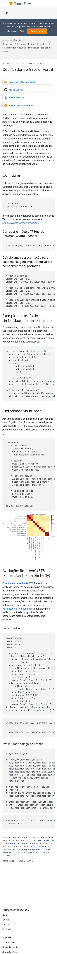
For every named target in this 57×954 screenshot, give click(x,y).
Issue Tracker (8, 942)
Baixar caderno (14, 97)
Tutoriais (40, 63)
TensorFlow (7, 63)
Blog (4, 915)
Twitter (5, 924)
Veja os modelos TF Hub (18, 105)
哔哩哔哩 (6, 929)
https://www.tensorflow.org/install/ (21, 223)
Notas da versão (10, 947)
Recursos (21, 63)
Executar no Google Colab (19, 81)
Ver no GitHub (13, 89)
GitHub (5, 920)
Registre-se (37, 31)
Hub (5, 13)
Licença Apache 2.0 (37, 846)
